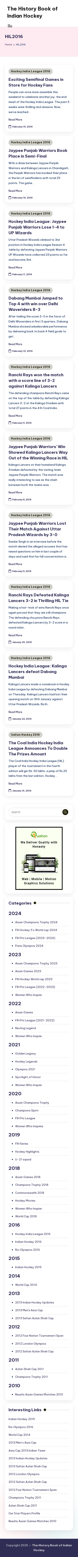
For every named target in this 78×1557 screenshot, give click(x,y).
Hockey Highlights (27, 1151)
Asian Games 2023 (28, 971)
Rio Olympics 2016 (27, 1250)
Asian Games (24, 1012)
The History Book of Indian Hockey (32, 12)
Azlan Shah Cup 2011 (29, 1369)
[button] (65, 812)
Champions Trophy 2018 (31, 1185)
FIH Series (21, 1143)
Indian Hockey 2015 (28, 1267)
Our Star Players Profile (24, 1513)
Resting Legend (25, 1028)
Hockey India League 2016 (30, 71)
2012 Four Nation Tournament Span (39, 1335)
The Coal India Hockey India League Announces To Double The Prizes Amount (38, 748)
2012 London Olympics (30, 1343)
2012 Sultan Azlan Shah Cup (34, 1351)
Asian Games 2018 (28, 1177)
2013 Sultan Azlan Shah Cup (34, 1318)
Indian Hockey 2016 (25, 734)
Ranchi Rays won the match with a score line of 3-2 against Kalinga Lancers (36, 380)
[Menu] (10, 26)
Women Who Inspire (28, 995)
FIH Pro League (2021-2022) (34, 1020)
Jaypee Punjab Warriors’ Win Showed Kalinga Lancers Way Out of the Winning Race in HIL (38, 452)
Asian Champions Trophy (32, 1103)
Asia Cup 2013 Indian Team (27, 1450)
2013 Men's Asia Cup (29, 1310)
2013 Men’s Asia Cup (22, 1442)
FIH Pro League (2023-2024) (35, 938)
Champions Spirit (26, 1110)
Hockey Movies (25, 1200)
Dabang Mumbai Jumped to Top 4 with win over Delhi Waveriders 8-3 (36, 304)
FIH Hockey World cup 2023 (33, 979)
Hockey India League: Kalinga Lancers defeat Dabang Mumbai (38, 671)
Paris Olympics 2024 (29, 946)
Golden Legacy (25, 1053)
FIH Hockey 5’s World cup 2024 (36, 930)
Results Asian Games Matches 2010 (39, 1394)
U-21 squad (23, 1159)
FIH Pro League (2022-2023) (35, 987)
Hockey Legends (26, 1061)
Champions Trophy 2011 (31, 1377)
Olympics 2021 (25, 1069)
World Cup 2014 (26, 1285)
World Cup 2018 (26, 1216)
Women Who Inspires (29, 1126)
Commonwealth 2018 (29, 1193)
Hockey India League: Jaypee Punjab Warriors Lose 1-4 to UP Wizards (37, 227)
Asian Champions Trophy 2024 (36, 922)
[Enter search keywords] (39, 812)
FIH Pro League (25, 1118)
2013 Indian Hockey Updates (34, 1302)
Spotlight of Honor (28, 1077)
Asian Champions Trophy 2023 (36, 963)
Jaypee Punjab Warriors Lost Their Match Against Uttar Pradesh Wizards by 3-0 (37, 529)
